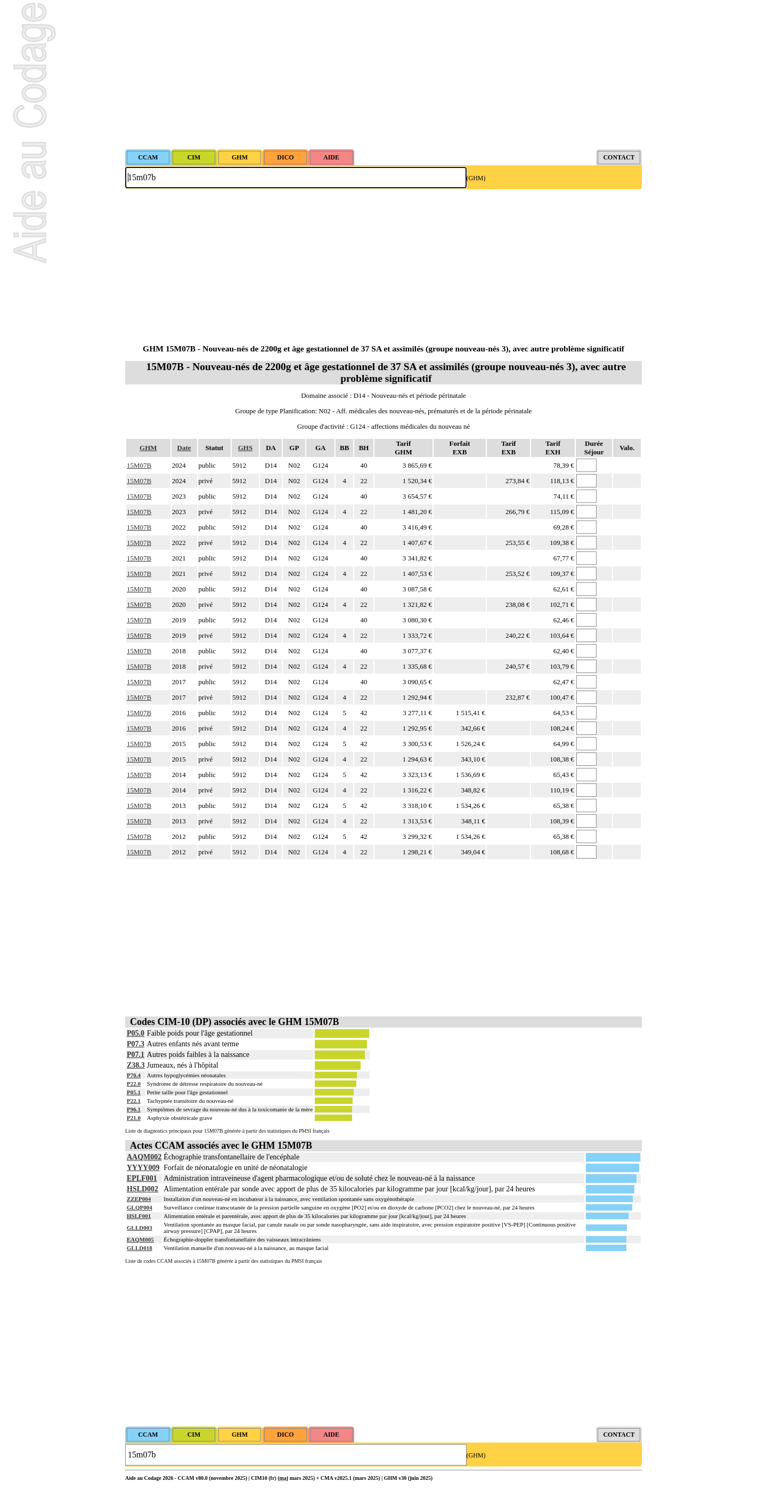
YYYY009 (143, 1168)
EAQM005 (140, 1239)
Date (184, 448)
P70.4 (134, 1075)
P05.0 (135, 1033)
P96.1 (134, 1109)
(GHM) (476, 178)
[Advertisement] (383, 74)
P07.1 (135, 1055)
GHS (245, 448)
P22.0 (134, 1083)
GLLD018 (139, 1248)
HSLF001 (139, 1216)
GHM (148, 448)
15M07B (139, 465)
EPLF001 (142, 1178)
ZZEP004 (139, 1199)
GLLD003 (139, 1227)
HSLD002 (142, 1189)
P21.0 (134, 1118)
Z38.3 (136, 1065)
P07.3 (135, 1044)
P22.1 (134, 1101)
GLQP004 (139, 1207)
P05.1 (134, 1092)
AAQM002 (144, 1157)
